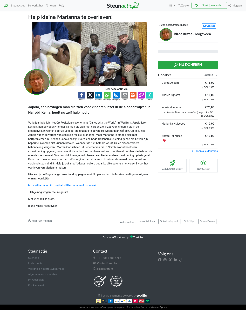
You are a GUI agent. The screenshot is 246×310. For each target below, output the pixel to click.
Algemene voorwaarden (42, 274)
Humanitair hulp (146, 221)
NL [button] (171, 5)
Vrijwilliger (189, 221)
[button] (184, 5)
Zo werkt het (35, 5)
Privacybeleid (36, 279)
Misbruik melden (40, 220)
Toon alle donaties (205, 151)
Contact (209, 26)
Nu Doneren (188, 65)
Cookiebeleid (36, 285)
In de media (35, 263)
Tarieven (51, 5)
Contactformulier (105, 263)
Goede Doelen (207, 221)
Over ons (33, 258)
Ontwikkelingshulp (169, 221)
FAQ (61, 5)
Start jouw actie (211, 5)
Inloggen (235, 5)
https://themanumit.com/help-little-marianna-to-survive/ (62, 185)
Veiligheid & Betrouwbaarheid (46, 268)
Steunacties (18, 5)
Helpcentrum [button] (103, 268)
